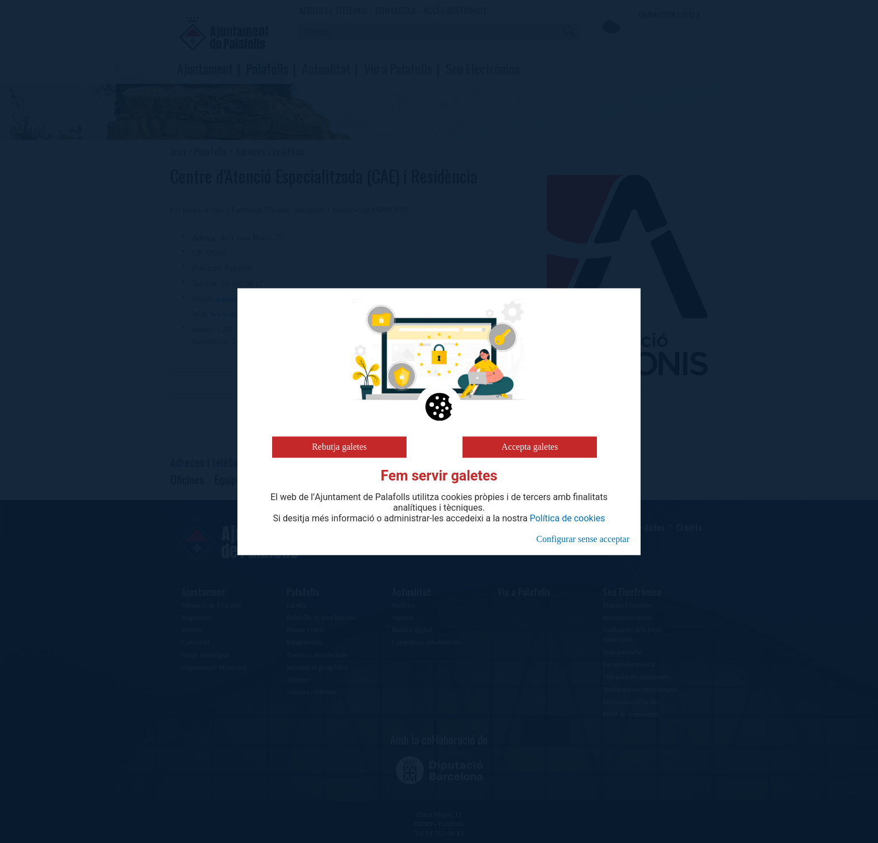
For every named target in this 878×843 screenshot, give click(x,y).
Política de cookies (567, 518)
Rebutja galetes (339, 446)
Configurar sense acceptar (582, 539)
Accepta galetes (530, 446)
